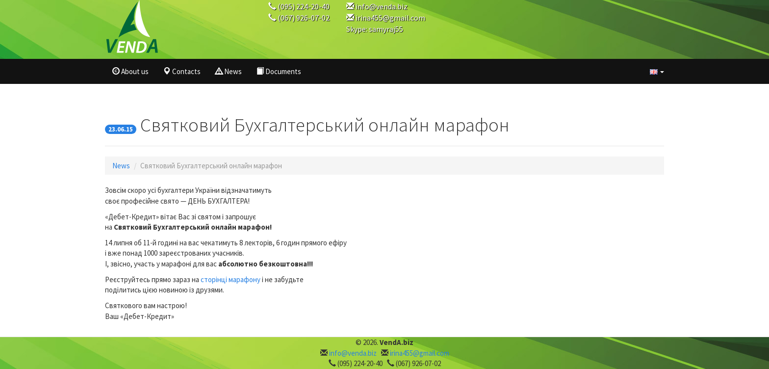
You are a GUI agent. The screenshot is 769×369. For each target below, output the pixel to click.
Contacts (182, 71)
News (228, 71)
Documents (278, 71)
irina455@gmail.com (390, 18)
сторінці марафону (230, 279)
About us (130, 71)
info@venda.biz (382, 6)
